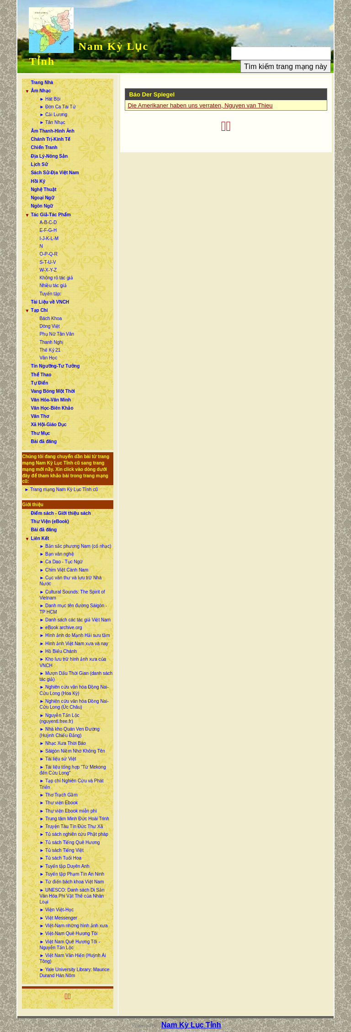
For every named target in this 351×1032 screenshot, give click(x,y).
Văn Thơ (39, 416)
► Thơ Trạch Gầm (58, 794)
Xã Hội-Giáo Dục (48, 424)
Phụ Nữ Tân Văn (56, 334)
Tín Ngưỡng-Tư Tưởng (55, 366)
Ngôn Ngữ (42, 206)
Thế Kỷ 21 (49, 350)
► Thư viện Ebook (58, 802)
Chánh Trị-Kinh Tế (50, 139)
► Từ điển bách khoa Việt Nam (71, 881)
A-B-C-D (48, 222)
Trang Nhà (42, 82)
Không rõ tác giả (56, 277)
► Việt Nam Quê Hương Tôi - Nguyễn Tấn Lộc (69, 944)
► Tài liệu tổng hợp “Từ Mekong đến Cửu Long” (72, 770)
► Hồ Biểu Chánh (57, 651)
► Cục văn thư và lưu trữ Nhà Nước (70, 580)
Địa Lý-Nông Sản (49, 156)
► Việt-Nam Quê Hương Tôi (68, 933)
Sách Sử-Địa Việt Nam (55, 172)
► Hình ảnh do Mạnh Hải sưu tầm (74, 635)
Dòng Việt (49, 326)
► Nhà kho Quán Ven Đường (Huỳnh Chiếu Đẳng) (69, 732)
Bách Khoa (50, 318)
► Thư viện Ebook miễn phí (67, 810)
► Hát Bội (49, 99)
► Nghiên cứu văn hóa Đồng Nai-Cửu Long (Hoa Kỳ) (73, 689)
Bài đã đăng (44, 441)
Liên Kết (40, 538)
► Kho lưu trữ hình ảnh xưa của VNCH (72, 662)
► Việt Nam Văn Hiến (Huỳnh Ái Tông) (72, 958)
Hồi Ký (38, 181)
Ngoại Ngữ (42, 197)
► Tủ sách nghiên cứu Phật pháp (73, 834)
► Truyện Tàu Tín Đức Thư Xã (71, 826)
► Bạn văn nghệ (56, 553)
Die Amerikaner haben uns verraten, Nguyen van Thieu (200, 105)
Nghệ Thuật (43, 189)
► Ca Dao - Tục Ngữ (61, 561)
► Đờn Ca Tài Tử (57, 106)
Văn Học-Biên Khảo (52, 408)
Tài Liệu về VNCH (50, 302)
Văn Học (48, 357)
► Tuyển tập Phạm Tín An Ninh (71, 874)
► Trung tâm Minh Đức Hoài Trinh (74, 818)
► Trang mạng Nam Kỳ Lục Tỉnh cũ (60, 489)
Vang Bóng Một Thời (52, 391)
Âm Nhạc (41, 90)
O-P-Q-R (48, 254)
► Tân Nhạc (52, 122)
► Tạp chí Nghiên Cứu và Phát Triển (71, 783)
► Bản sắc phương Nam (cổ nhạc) (75, 546)
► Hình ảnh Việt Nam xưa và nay (73, 643)
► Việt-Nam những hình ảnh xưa (73, 925)
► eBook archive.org (60, 627)
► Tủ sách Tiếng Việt (61, 850)
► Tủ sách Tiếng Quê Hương (69, 842)
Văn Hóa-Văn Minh (51, 399)
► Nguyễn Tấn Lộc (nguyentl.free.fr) (59, 718)
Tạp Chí (39, 310)
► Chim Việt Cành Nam (63, 569)
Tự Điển (39, 382)
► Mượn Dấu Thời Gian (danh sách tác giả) (75, 676)
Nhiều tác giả (52, 285)
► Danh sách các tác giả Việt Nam (75, 619)
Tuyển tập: (50, 293)
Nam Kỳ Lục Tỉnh (191, 1025)
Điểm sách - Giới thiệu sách (60, 513)
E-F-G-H (48, 230)
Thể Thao (41, 374)
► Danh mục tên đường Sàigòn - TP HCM (73, 608)
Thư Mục (40, 433)
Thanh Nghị (51, 342)
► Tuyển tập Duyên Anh (64, 866)
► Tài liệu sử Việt (57, 758)
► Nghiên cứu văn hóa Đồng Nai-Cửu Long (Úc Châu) (73, 704)
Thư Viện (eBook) (50, 521)
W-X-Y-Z (48, 270)
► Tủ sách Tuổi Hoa (60, 858)
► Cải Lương (53, 114)
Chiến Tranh (44, 147)
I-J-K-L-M (48, 238)
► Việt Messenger (58, 917)
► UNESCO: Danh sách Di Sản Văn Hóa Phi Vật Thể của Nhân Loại (71, 896)
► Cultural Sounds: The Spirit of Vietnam (72, 594)
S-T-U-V (47, 262)
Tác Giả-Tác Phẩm (51, 214)
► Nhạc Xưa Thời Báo (62, 743)
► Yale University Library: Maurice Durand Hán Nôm (74, 972)
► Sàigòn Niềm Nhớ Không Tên (72, 751)
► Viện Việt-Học (56, 909)
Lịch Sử (39, 164)
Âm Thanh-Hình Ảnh (52, 131)
